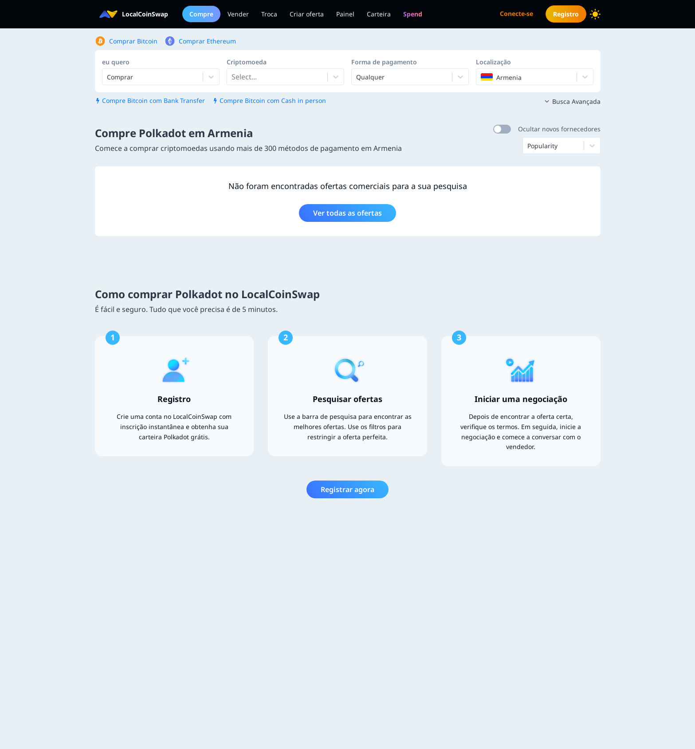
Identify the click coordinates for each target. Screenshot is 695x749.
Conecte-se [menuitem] (516, 13)
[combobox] (232, 76)
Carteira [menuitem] (379, 14)
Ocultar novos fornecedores (559, 129)
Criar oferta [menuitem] (307, 14)
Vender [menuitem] (238, 14)
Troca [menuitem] (269, 14)
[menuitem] (413, 14)
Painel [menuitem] (345, 14)
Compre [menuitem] (201, 14)
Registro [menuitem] (566, 14)
